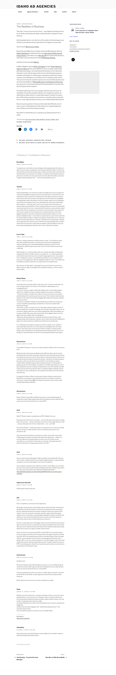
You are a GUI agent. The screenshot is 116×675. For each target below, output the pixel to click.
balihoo (22, 140)
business (29, 140)
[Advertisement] (84, 82)
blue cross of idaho (34, 142)
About (75, 12)
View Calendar (74, 36)
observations (39, 140)
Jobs (55, 12)
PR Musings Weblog (48, 58)
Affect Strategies (39, 66)
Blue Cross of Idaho (32, 47)
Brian (30, 24)
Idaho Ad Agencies (36, 6)
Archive (64, 12)
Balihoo (36, 62)
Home (20, 12)
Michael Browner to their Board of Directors (48, 82)
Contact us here (74, 51)
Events (46, 12)
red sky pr (46, 142)
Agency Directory (33, 12)
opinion (48, 140)
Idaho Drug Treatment (23, 618)
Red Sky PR (42, 55)
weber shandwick (58, 142)
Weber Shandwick (23, 53)
